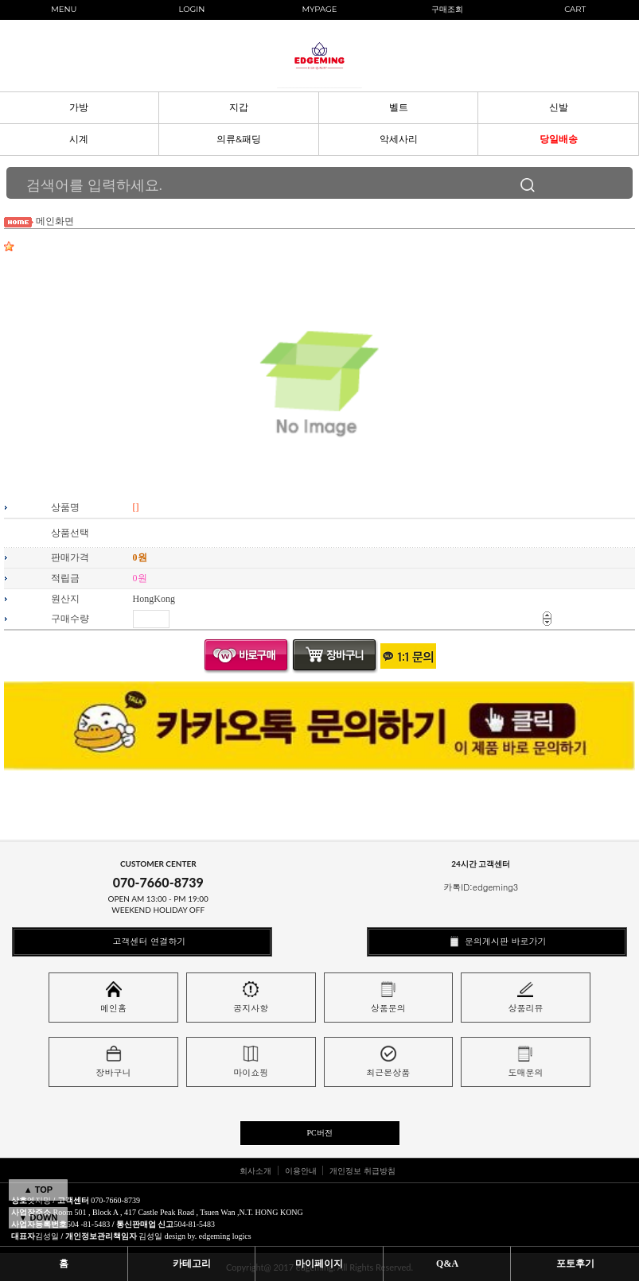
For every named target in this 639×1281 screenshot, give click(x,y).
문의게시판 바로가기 (496, 941)
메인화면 (55, 221)
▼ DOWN (38, 1217)
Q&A (447, 1263)
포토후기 (575, 1263)
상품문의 (388, 997)
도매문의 (525, 1062)
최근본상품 (388, 1062)
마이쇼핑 (250, 1062)
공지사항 (250, 997)
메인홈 (113, 997)
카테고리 (192, 1263)
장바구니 (113, 1062)
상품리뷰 (525, 997)
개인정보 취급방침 (362, 1170)
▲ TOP (38, 1189)
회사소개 (255, 1170)
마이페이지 (319, 1263)
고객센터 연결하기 (142, 941)
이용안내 (301, 1170)
